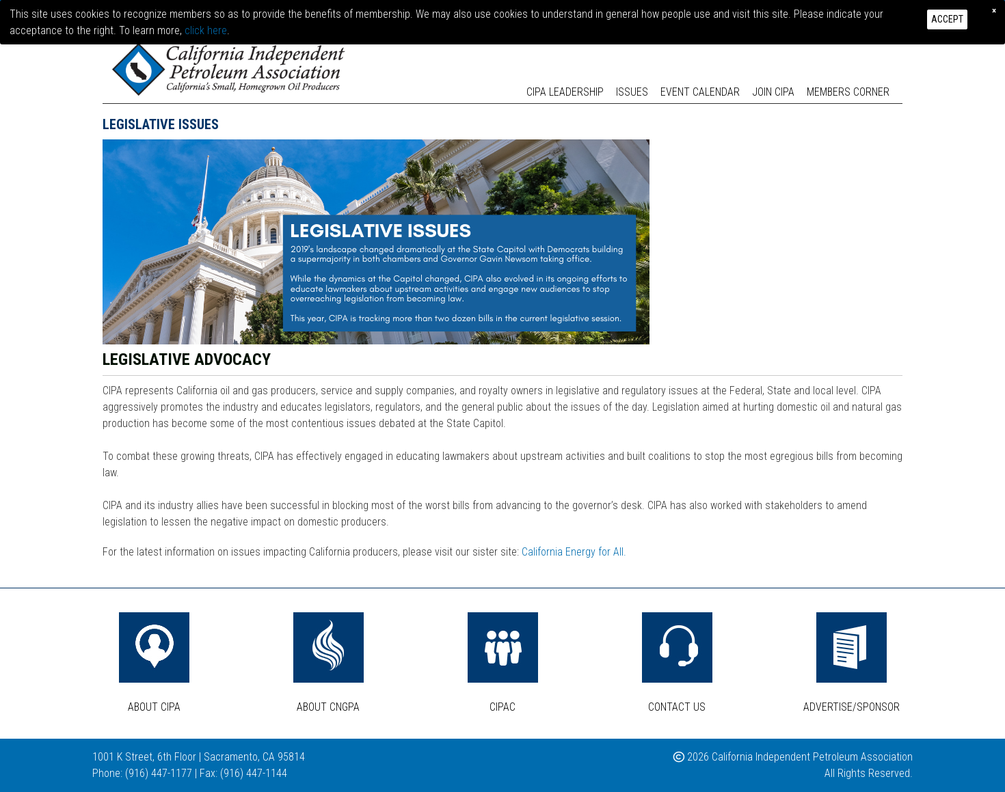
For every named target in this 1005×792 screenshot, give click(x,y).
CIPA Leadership (565, 91)
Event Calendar (700, 91)
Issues (632, 91)
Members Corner (848, 91)
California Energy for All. (574, 551)
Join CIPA (773, 91)
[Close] (993, 10)
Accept (947, 19)
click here (206, 30)
